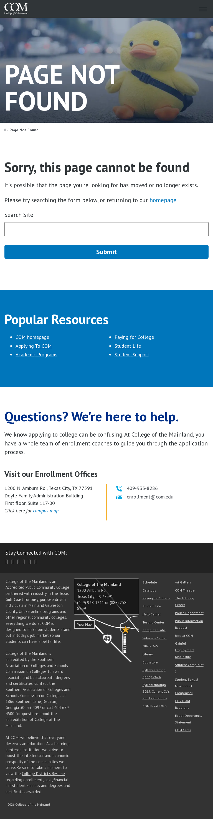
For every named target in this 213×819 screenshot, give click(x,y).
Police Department (189, 613)
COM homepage (32, 337)
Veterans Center (155, 638)
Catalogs (149, 590)
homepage (162, 200)
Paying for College (134, 337)
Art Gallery (183, 582)
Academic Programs (36, 354)
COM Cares (183, 730)
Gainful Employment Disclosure (184, 650)
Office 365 (150, 646)
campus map (46, 510)
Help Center (152, 614)
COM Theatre (185, 590)
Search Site (18, 215)
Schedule (150, 582)
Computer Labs (154, 630)
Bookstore (150, 662)
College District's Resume (43, 773)
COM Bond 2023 (155, 706)
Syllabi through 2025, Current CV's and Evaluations (156, 691)
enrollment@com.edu (150, 497)
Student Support (132, 354)
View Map (84, 624)
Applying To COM (34, 346)
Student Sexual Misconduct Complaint (186, 686)
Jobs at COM (184, 635)
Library (148, 654)
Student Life (128, 346)
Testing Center (153, 622)
